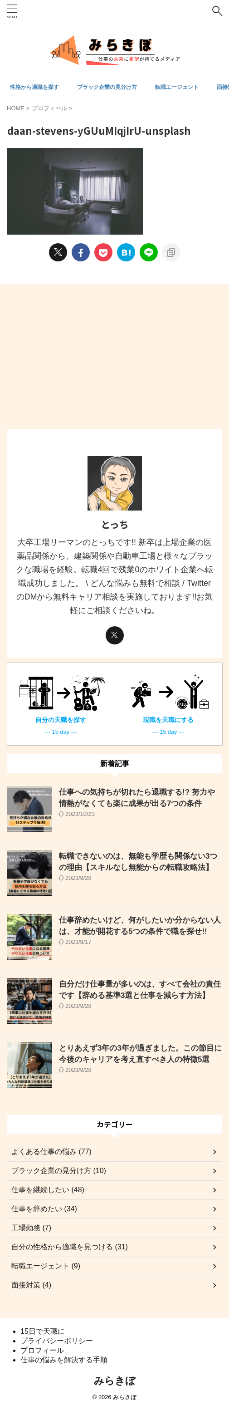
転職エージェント (177, 87)
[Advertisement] (114, 360)
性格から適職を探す (34, 87)
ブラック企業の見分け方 (107, 87)
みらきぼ (115, 1380)
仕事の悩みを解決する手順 (63, 1360)
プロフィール (42, 1350)
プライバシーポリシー (56, 1341)
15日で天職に (42, 1331)
